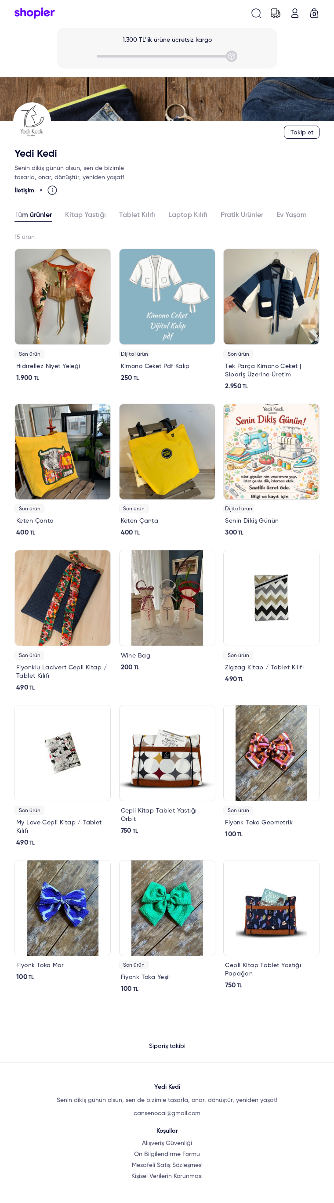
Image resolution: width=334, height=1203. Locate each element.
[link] (63, 315)
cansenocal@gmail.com (167, 1113)
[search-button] (256, 13)
